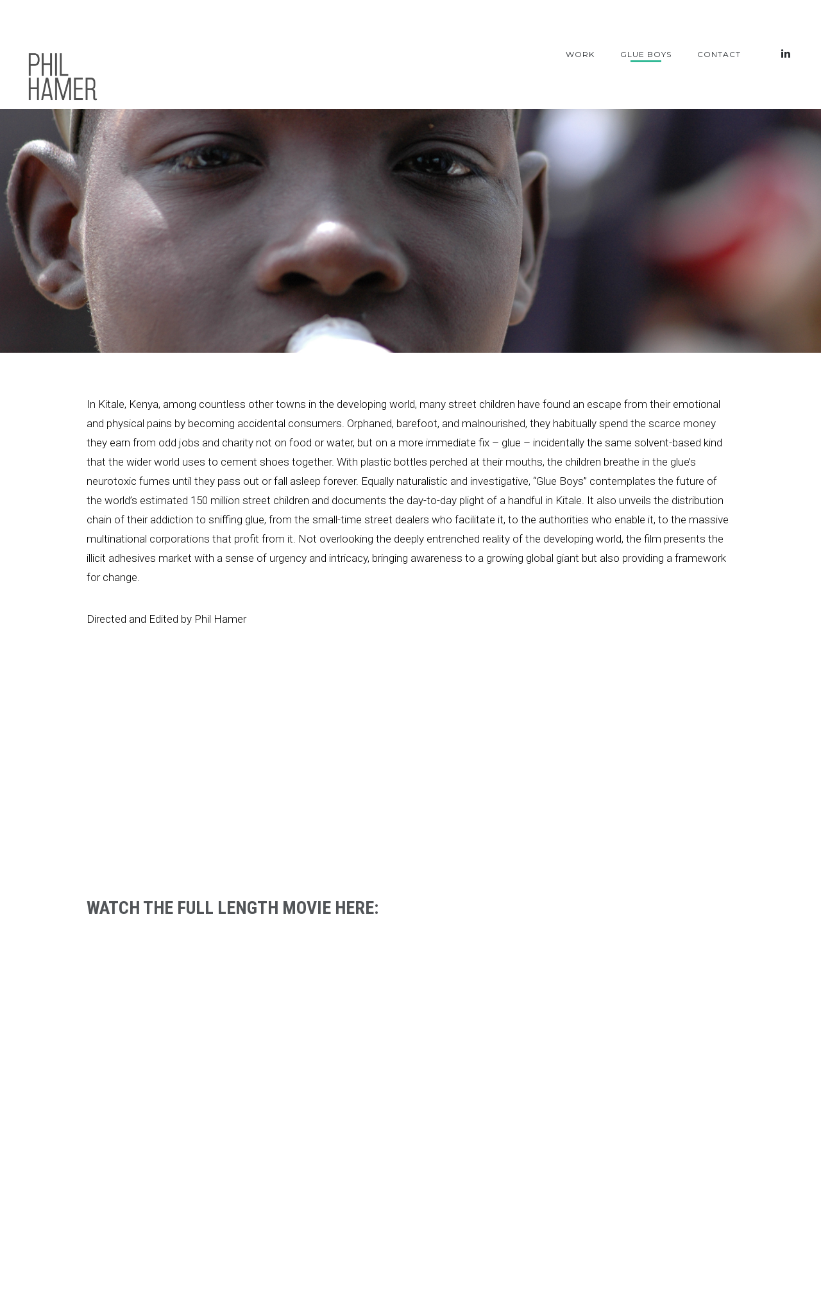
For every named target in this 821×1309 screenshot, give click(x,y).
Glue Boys (646, 54)
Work (580, 54)
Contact (719, 54)
